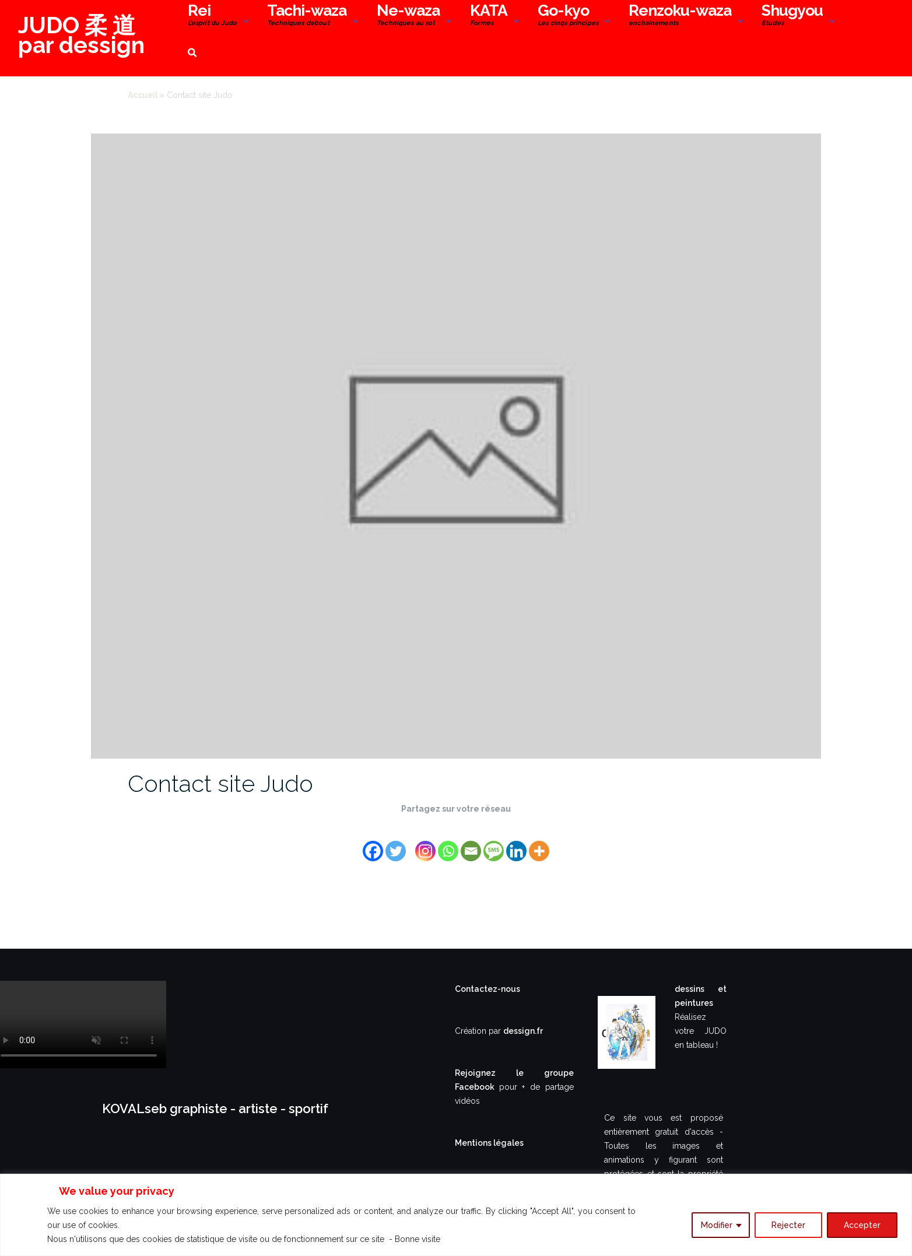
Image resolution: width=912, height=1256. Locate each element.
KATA (488, 16)
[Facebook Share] (408, 836)
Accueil (142, 95)
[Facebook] (373, 844)
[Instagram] (425, 844)
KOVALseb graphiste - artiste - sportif (215, 1108)
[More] (539, 844)
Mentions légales (489, 1143)
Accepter (862, 1225)
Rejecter (788, 1225)
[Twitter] (395, 844)
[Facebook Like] (412, 836)
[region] (456, 1215)
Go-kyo (568, 16)
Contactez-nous (487, 989)
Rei (212, 16)
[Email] (471, 844)
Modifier (716, 1225)
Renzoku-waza (680, 16)
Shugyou (792, 16)
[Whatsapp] (448, 844)
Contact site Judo (220, 783)
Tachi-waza (306, 16)
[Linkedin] (516, 844)
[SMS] (493, 844)
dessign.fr (523, 1031)
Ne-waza (408, 16)
